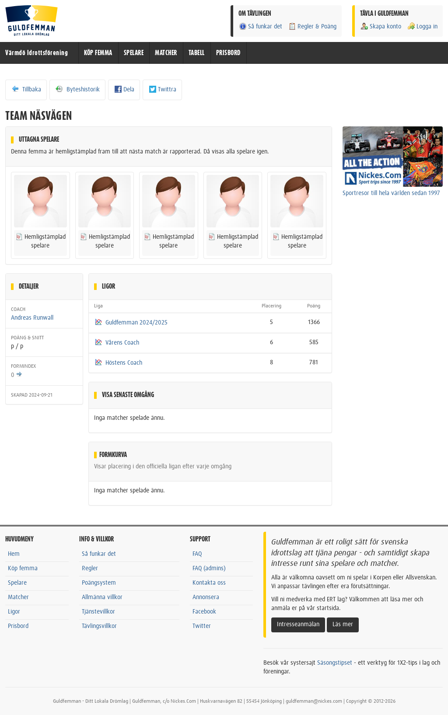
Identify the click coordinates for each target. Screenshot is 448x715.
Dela (124, 89)
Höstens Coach (123, 363)
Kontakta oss (209, 583)
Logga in (422, 26)
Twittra (162, 89)
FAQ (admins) (209, 568)
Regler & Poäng (312, 26)
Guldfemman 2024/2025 (136, 323)
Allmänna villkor (102, 597)
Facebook (204, 612)
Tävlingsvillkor (99, 626)
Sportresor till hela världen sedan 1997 (391, 193)
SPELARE (134, 53)
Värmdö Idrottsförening (36, 53)
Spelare (17, 583)
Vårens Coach (122, 343)
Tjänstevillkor (98, 612)
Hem (14, 554)
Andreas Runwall (32, 318)
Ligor (14, 612)
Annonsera (205, 597)
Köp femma (23, 568)
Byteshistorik (77, 89)
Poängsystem (99, 583)
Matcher (18, 597)
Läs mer (342, 624)
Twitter (201, 626)
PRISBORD (228, 53)
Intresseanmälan (298, 624)
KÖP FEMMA (98, 53)
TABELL (197, 53)
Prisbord (18, 626)
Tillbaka (26, 89)
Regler (90, 568)
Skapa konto (380, 26)
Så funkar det (260, 26)
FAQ (197, 554)
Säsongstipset (334, 663)
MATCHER (166, 53)
